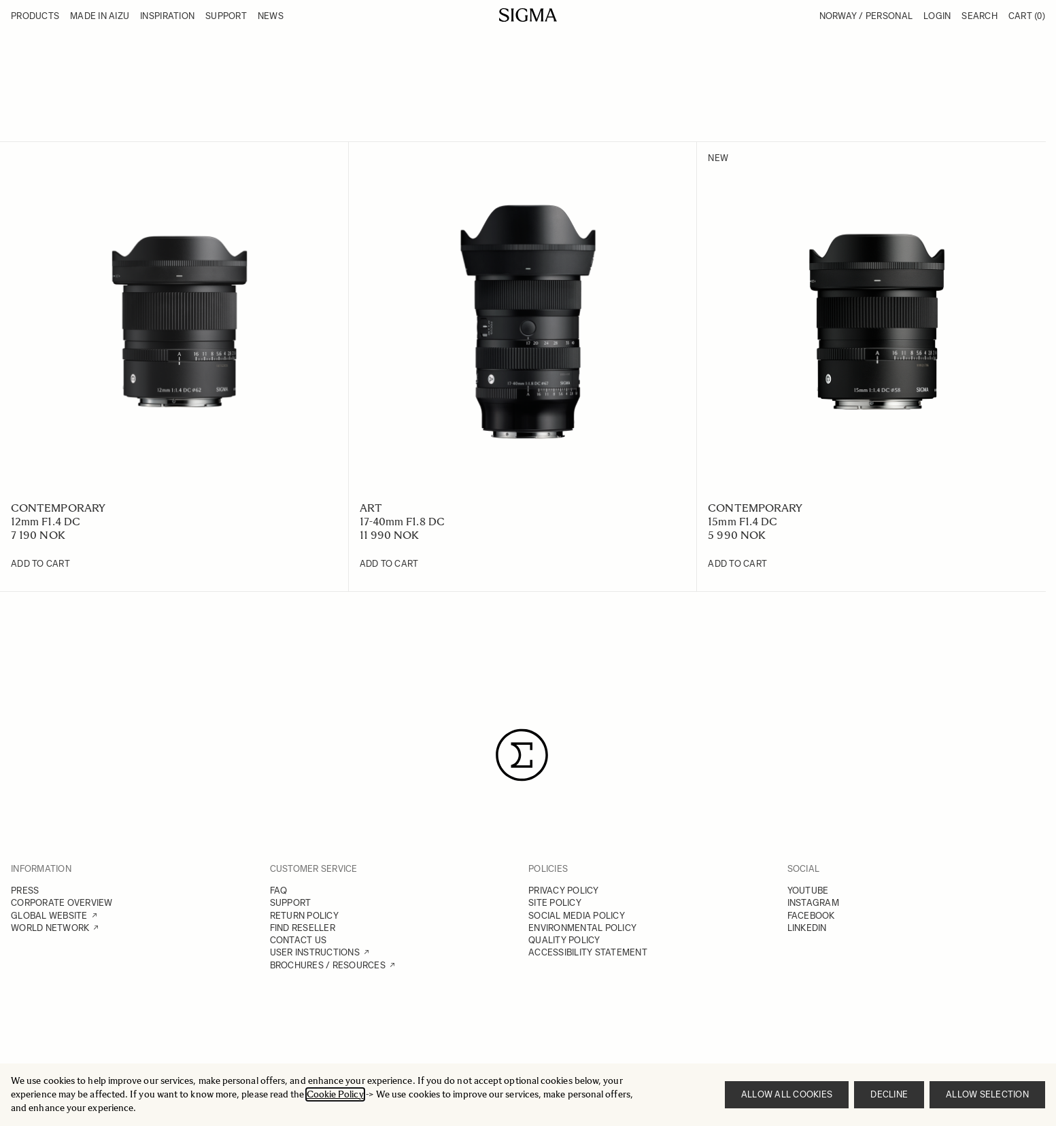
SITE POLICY (554, 903)
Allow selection (987, 1094)
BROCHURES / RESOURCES (328, 965)
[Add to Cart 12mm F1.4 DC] (40, 564)
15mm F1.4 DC (742, 521)
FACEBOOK (811, 916)
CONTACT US (298, 940)
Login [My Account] (937, 16)
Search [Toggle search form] (979, 16)
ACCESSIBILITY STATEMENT (587, 952)
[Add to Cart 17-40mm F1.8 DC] (389, 564)
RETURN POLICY (304, 916)
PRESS (25, 890)
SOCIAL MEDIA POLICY (576, 916)
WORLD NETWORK (50, 928)
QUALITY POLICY (564, 940)
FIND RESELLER (302, 928)
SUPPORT (290, 903)
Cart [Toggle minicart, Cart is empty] (1026, 16)
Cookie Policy (335, 1094)
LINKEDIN (807, 928)
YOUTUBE (808, 890)
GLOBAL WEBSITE (49, 916)
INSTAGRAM (813, 903)
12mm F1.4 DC (45, 521)
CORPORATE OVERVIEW (62, 903)
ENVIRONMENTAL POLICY (582, 928)
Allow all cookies (786, 1094)
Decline (889, 1094)
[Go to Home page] (528, 15)
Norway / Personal (866, 16)
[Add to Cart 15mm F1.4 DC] (737, 564)
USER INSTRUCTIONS (315, 952)
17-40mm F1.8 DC (402, 521)
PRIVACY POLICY (563, 890)
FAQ (279, 890)
